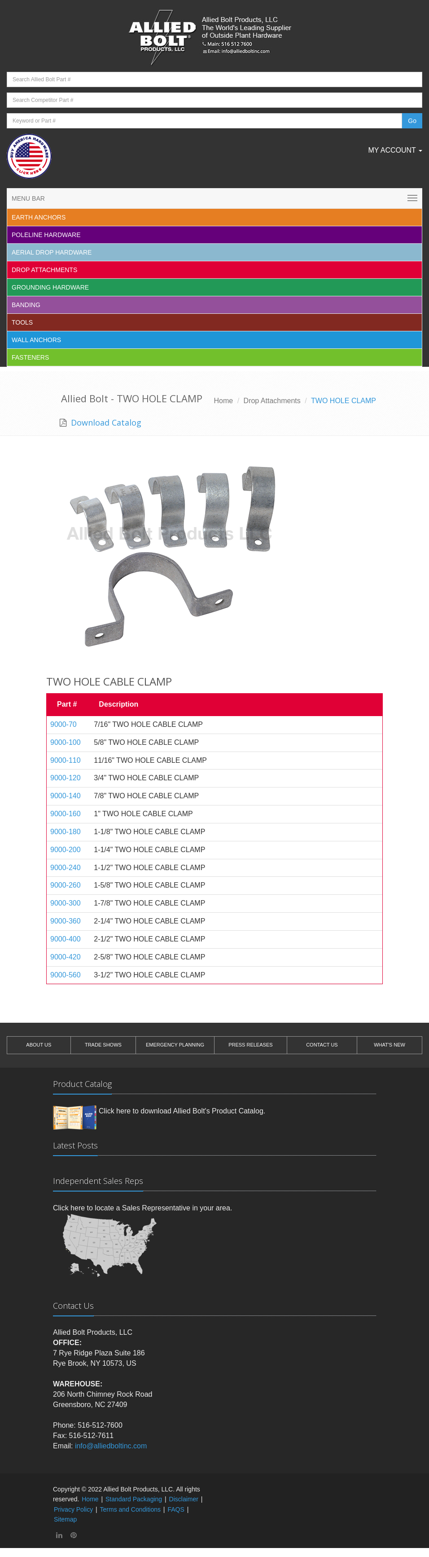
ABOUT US (38, 1044)
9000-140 (65, 796)
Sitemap (65, 1519)
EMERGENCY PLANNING (175, 1044)
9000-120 (65, 778)
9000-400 (65, 939)
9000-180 (65, 832)
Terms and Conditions (130, 1509)
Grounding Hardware (50, 287)
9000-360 (65, 921)
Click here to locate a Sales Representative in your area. (142, 1208)
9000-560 (65, 975)
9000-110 (65, 760)
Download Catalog (105, 422)
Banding (26, 304)
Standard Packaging (133, 1499)
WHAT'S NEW (389, 1044)
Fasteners (30, 357)
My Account (395, 150)
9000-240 (65, 867)
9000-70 (63, 724)
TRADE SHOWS (103, 1044)
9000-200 (65, 849)
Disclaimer (183, 1499)
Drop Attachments (44, 269)
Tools (22, 322)
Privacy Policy (73, 1509)
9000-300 (65, 903)
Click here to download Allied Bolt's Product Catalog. (182, 1111)
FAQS (175, 1509)
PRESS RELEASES (250, 1044)
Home (223, 401)
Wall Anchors (36, 339)
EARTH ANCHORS (39, 217)
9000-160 (65, 814)
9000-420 (65, 957)
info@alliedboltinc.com (111, 1446)
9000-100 (65, 742)
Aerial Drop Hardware (52, 252)
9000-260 (65, 885)
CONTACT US (322, 1044)
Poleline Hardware (46, 234)
